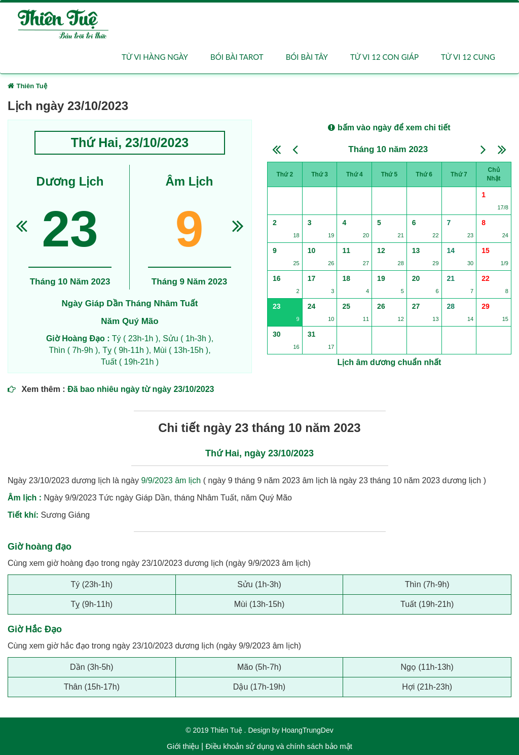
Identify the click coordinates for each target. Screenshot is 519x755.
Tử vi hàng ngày (155, 56)
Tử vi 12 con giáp (384, 56)
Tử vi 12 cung (468, 56)
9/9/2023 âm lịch (171, 480)
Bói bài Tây (307, 56)
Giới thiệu (183, 746)
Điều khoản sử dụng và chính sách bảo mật (278, 746)
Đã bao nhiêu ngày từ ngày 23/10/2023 (140, 389)
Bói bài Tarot (237, 56)
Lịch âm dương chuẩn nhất (389, 362)
